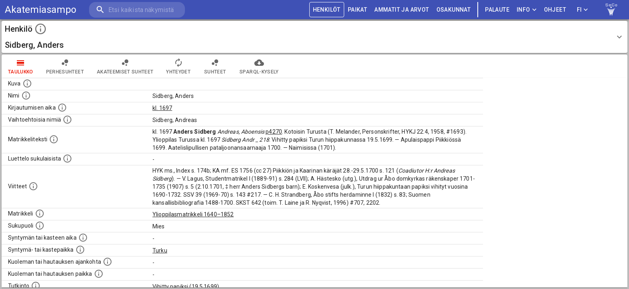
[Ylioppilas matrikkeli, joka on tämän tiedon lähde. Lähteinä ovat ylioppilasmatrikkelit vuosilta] (39, 213)
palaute (497, 9)
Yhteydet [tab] (178, 66)
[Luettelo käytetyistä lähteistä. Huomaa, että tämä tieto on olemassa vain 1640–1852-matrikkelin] (33, 186)
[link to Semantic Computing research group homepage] (611, 9)
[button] (314, 37)
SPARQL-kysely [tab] (259, 66)
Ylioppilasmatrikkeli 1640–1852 (193, 214)
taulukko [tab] (21, 66)
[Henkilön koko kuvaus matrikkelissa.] (53, 139)
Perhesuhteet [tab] (65, 66)
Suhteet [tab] (215, 66)
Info (526, 9)
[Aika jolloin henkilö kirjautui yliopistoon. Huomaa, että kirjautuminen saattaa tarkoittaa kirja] (62, 107)
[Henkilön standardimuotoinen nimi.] (26, 95)
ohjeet (555, 9)
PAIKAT (357, 9)
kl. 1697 (162, 108)
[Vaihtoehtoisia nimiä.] (67, 119)
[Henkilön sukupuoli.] (39, 225)
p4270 (274, 131)
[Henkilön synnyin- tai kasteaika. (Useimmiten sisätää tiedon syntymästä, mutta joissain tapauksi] (83, 237)
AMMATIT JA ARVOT (401, 9)
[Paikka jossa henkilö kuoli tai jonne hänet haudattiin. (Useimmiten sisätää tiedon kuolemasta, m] (98, 273)
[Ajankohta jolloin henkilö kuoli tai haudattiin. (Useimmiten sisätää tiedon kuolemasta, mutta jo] (107, 261)
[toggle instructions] (40, 28)
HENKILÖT (327, 9)
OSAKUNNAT (453, 9)
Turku (159, 250)
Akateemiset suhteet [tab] (125, 66)
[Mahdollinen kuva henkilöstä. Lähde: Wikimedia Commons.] (27, 83)
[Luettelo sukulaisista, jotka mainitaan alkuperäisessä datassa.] (67, 158)
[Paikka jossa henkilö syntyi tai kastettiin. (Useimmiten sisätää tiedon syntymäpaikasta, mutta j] (80, 249)
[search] (136, 10)
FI (582, 9)
